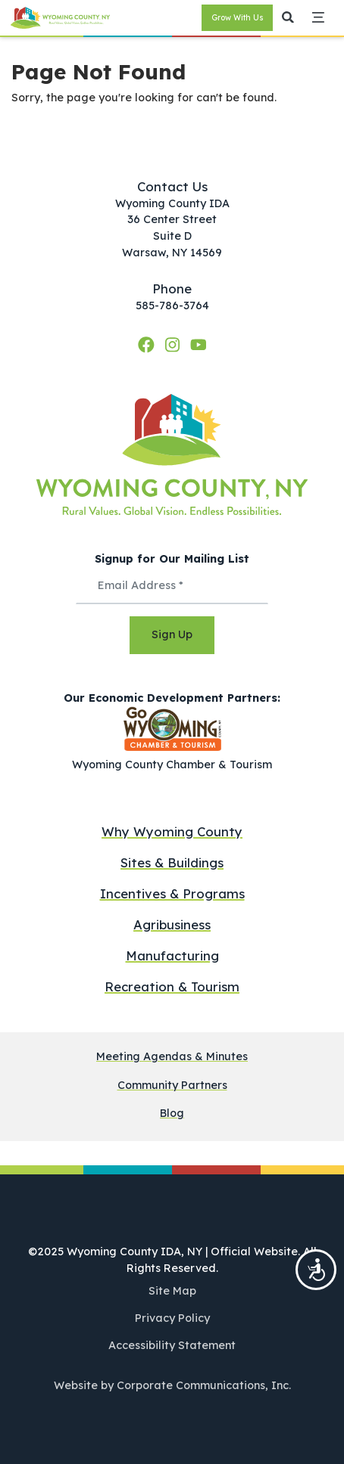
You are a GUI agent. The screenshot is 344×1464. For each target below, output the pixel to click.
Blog (172, 1113)
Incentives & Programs (172, 893)
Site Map (172, 1291)
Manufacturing (172, 955)
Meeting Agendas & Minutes (172, 1056)
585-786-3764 (172, 305)
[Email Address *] (172, 585)
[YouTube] (198, 344)
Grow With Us (237, 18)
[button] (288, 18)
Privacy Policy (172, 1318)
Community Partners (172, 1085)
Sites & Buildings (172, 862)
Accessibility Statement (172, 1345)
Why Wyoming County (172, 831)
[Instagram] (174, 344)
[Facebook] (148, 344)
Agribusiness (172, 924)
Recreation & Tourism (172, 986)
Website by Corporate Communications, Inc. (172, 1385)
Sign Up (172, 634)
